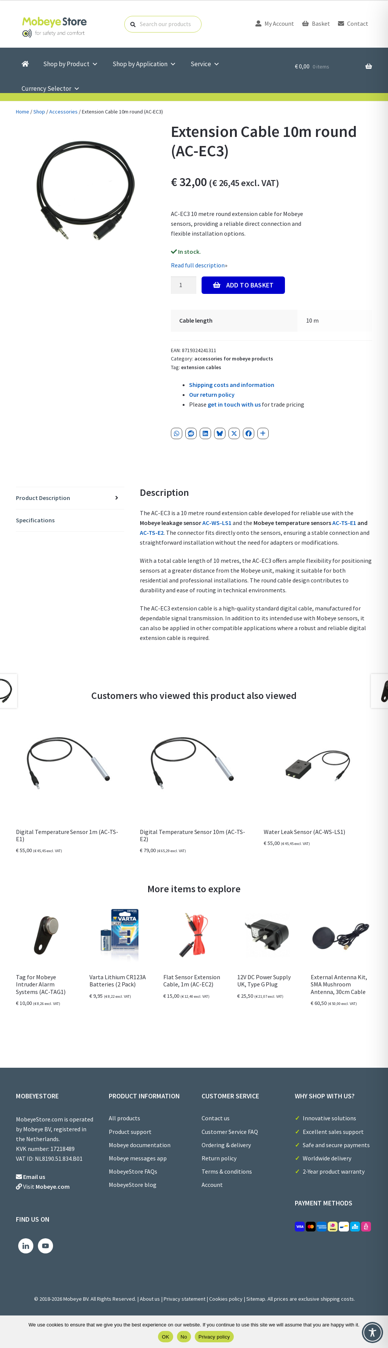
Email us (34, 1176)
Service (205, 64)
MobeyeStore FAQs (133, 1171)
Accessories (63, 111)
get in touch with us (234, 404)
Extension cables (201, 367)
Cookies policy (225, 1298)
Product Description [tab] (43, 498)
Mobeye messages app (138, 1158)
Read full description (198, 265)
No (184, 1337)
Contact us (216, 1118)
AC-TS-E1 (344, 522)
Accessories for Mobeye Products (233, 358)
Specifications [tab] (35, 520)
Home (22, 111)
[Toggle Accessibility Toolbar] (372, 1332)
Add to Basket (250, 285)
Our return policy (212, 394)
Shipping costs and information (231, 384)
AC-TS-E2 (152, 532)
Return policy (219, 1158)
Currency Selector (51, 88)
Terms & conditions (227, 1171)
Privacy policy (214, 1337)
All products (124, 1118)
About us (150, 1298)
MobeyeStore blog (132, 1184)
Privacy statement (184, 1298)
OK (165, 1337)
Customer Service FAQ (230, 1131)
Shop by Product (70, 64)
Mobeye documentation (140, 1145)
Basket (316, 23)
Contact (353, 23)
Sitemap (255, 1298)
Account (212, 1184)
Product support (130, 1131)
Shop (39, 111)
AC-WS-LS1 (217, 522)
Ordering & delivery (226, 1145)
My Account (274, 23)
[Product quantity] (184, 285)
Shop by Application (144, 64)
